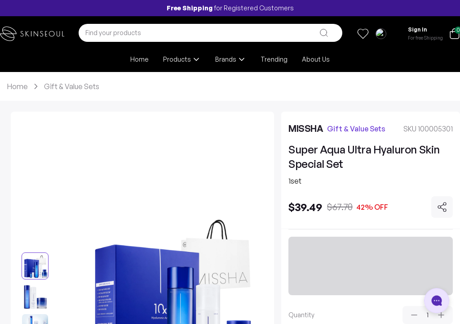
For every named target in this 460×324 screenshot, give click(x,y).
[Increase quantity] (441, 315)
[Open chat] (436, 300)
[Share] (442, 207)
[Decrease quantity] (414, 315)
